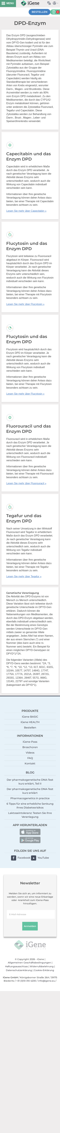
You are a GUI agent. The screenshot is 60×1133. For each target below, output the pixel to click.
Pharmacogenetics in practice (30, 798)
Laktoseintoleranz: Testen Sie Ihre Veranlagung (30, 814)
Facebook (24, 857)
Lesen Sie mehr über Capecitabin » (26, 211)
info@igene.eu (46, 980)
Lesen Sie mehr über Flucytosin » (25, 304)
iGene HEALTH (30, 722)
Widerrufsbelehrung (42, 966)
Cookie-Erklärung (44, 970)
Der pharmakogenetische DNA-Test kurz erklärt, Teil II (30, 781)
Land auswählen (56, 3)
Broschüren (30, 747)
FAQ (30, 758)
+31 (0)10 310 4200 (26, 980)
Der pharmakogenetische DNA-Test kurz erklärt (30, 791)
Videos (30, 752)
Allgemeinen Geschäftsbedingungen (29, 962)
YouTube (43, 857)
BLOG (30, 772)
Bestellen (39, 11)
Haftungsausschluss (16, 966)
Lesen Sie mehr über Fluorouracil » (26, 483)
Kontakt (30, 763)
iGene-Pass (30, 741)
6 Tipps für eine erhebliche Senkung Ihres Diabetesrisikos (30, 805)
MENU (10, 3)
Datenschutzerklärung (19, 970)
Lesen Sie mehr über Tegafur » (23, 576)
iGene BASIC (30, 716)
